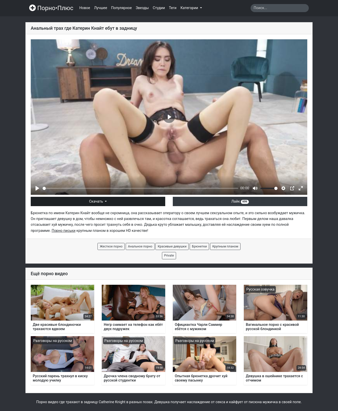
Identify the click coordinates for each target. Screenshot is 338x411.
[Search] (280, 8)
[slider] (140, 188)
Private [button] (169, 255)
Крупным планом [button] (225, 246)
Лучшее (100, 8)
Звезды (142, 8)
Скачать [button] (96, 201)
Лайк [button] (240, 201)
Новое (84, 8)
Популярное (121, 8)
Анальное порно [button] (140, 246)
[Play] (37, 188)
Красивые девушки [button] (172, 246)
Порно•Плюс (51, 8)
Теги (173, 8)
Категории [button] (190, 8)
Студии (159, 8)
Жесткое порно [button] (111, 246)
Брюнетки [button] (199, 246)
